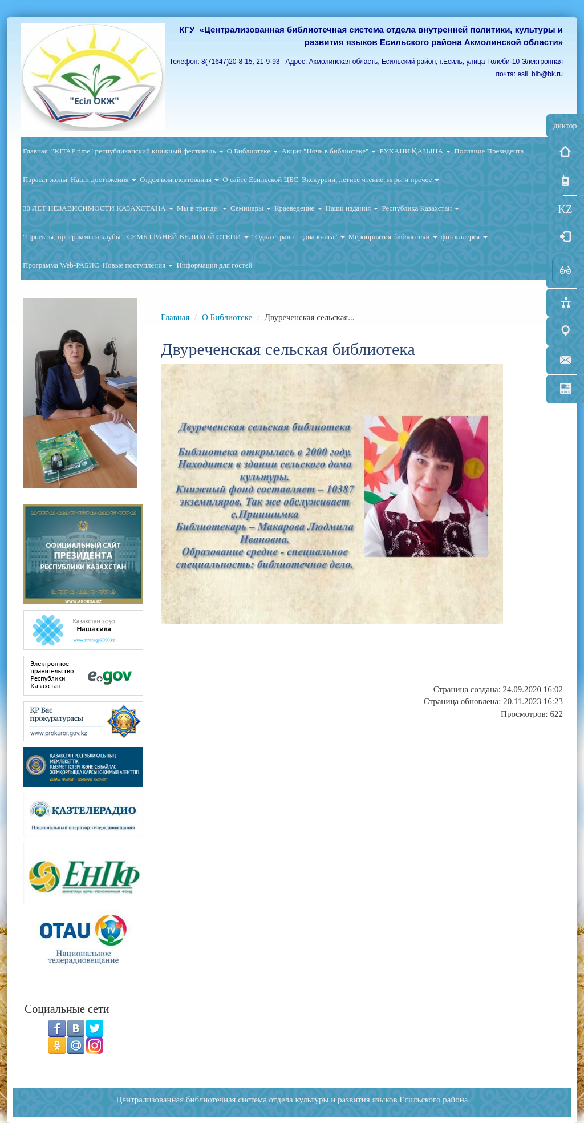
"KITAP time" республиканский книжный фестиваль (137, 151)
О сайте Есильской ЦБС (260, 179)
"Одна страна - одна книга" (298, 236)
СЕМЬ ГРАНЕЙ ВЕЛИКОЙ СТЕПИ (188, 236)
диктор (565, 126)
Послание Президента (489, 151)
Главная (35, 151)
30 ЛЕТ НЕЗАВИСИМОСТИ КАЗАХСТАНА (98, 208)
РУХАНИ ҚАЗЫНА (415, 151)
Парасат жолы (45, 179)
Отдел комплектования (179, 179)
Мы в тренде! (202, 208)
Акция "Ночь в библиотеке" (328, 151)
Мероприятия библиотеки (392, 236)
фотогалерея (464, 236)
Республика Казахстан (420, 208)
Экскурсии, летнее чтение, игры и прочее (370, 179)
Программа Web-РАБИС (61, 265)
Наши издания (352, 208)
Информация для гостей (214, 265)
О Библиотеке (252, 151)
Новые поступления (138, 265)
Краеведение (298, 208)
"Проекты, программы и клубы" (73, 236)
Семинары (250, 208)
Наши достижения (103, 179)
